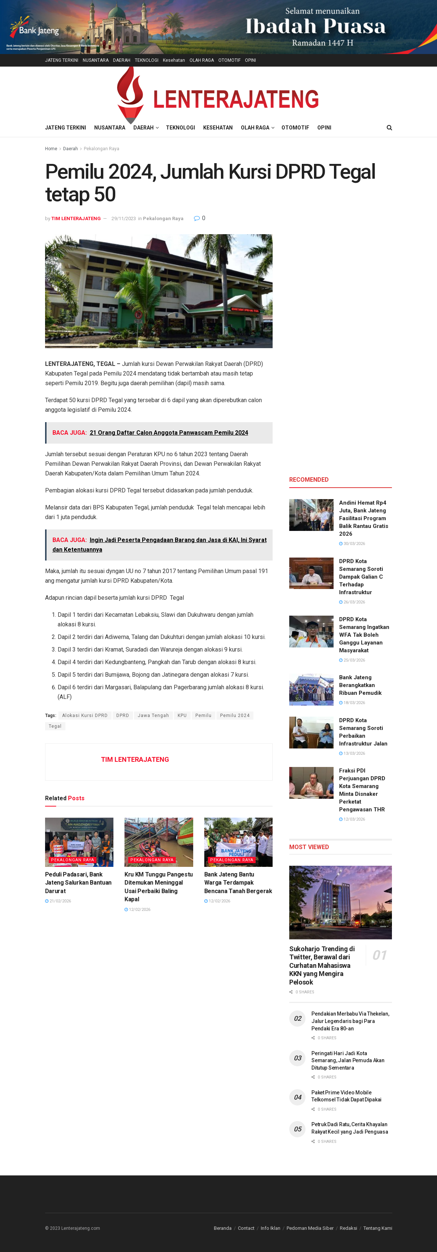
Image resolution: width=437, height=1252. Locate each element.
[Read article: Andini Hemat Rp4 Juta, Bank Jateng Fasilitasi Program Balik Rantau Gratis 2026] (311, 515)
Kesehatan (174, 60)
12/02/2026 (137, 909)
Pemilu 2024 (235, 715)
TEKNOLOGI (146, 60)
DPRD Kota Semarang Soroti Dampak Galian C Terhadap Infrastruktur (361, 577)
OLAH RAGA (202, 60)
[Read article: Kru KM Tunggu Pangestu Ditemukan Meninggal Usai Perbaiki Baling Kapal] (158, 842)
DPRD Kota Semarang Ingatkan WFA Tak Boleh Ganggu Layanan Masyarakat (364, 635)
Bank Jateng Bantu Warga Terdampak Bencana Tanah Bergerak (238, 883)
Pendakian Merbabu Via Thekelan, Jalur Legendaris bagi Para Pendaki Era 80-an (350, 1021)
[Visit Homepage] (218, 92)
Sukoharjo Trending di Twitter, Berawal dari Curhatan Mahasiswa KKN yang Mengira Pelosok (322, 965)
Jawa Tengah (153, 715)
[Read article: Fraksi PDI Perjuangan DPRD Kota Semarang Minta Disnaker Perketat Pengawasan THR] (311, 783)
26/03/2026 (352, 602)
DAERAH (121, 60)
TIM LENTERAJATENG (76, 218)
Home (51, 148)
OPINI (250, 60)
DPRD (122, 715)
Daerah (70, 148)
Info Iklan (270, 1228)
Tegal (55, 726)
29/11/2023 (124, 218)
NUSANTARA (96, 60)
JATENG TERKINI (61, 60)
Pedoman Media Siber (310, 1228)
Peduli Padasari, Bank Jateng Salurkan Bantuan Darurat (78, 883)
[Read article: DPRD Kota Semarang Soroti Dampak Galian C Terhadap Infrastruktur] (311, 573)
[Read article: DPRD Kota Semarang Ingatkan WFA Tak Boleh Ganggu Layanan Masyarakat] (311, 631)
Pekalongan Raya (101, 148)
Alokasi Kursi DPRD (85, 715)
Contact (246, 1228)
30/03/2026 (352, 543)
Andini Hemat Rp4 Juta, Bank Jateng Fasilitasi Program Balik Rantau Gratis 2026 (363, 518)
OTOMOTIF (229, 60)
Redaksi (348, 1228)
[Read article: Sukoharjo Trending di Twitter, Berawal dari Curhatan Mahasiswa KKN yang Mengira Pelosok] (340, 902)
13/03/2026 (352, 753)
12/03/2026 (352, 819)
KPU (182, 715)
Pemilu (203, 715)
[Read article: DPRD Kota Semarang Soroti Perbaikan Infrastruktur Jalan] (311, 732)
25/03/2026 (352, 660)
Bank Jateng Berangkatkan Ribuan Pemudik (360, 685)
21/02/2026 (58, 901)
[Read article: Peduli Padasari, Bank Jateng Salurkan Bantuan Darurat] (79, 842)
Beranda (223, 1228)
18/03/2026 (352, 702)
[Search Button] (389, 127)
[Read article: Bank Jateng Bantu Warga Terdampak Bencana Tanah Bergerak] (238, 842)
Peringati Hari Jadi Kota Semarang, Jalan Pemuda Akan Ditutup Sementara (347, 1060)
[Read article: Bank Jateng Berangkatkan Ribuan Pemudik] (311, 690)
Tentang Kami (377, 1228)
